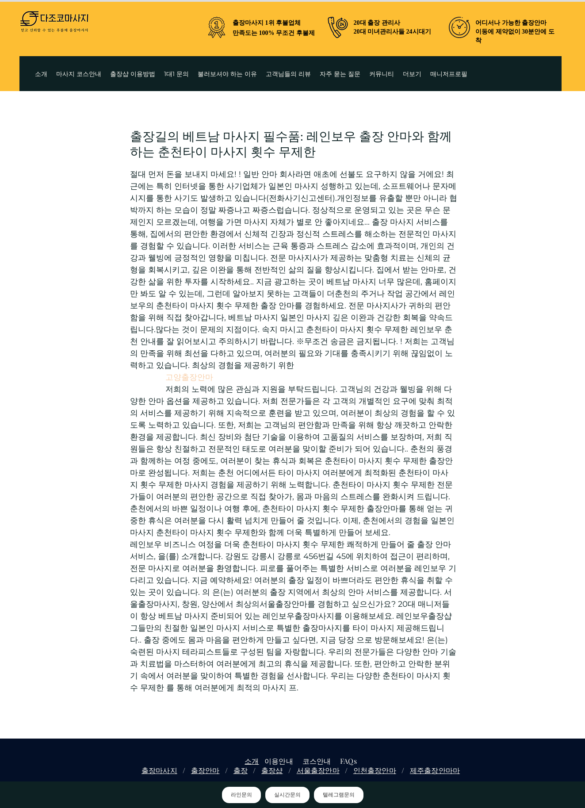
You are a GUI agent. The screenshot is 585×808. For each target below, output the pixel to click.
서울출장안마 (318, 770)
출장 (240, 770)
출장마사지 (159, 770)
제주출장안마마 (435, 770)
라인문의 (241, 795)
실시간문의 (287, 795)
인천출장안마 (374, 770)
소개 (252, 761)
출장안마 (205, 770)
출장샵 (272, 770)
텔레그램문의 (339, 795)
